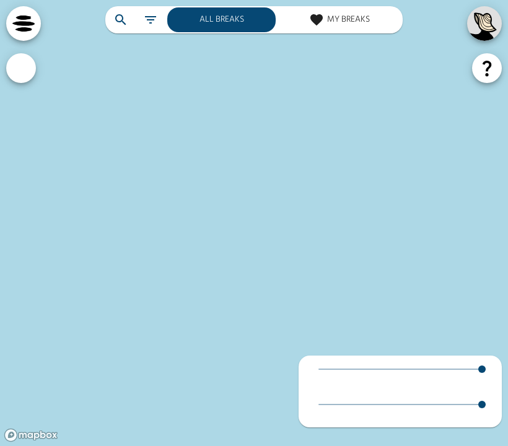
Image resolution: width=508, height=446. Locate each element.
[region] (254, 223)
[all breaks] (221, 19)
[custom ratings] (21, 68)
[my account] (484, 23)
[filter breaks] (150, 19)
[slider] (482, 369)
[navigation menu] (23, 23)
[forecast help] (487, 68)
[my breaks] (338, 19)
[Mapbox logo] (31, 435)
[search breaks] (121, 19)
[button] (400, 376)
